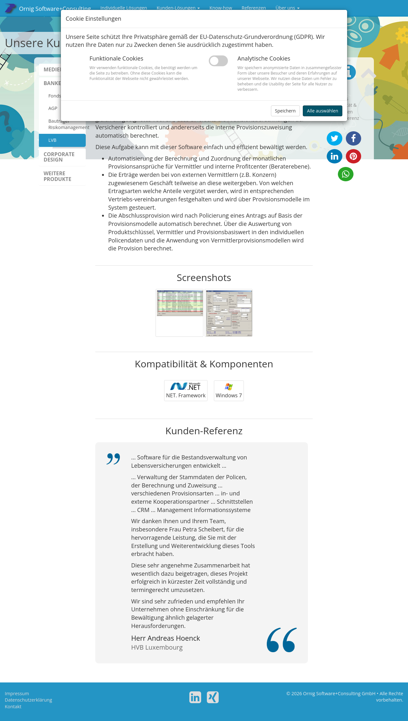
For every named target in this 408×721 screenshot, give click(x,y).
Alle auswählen (322, 111)
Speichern (285, 111)
